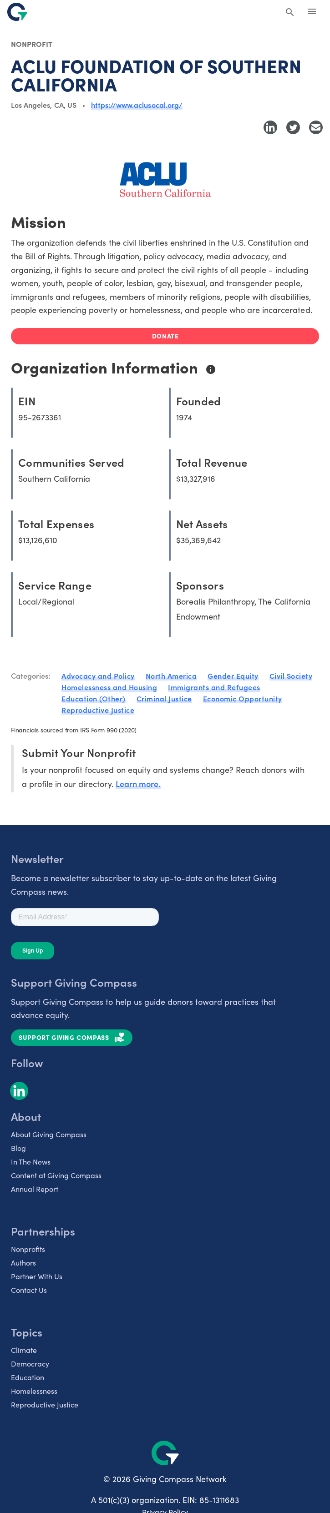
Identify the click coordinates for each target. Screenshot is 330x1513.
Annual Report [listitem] (34, 1189)
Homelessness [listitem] (34, 1391)
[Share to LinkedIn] (270, 127)
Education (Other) (93, 698)
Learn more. (138, 783)
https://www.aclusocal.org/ (137, 105)
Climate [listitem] (24, 1350)
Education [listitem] (27, 1377)
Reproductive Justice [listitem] (44, 1404)
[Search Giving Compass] (290, 13)
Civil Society (291, 676)
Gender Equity (233, 676)
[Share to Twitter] (293, 127)
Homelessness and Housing (109, 687)
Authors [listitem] (23, 1262)
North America (171, 676)
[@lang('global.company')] (17, 12)
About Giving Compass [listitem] (48, 1134)
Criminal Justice (164, 698)
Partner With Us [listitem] (36, 1276)
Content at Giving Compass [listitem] (56, 1175)
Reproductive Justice (97, 710)
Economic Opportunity (242, 698)
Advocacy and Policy (98, 676)
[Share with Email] (316, 127)
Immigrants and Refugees (214, 687)
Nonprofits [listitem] (28, 1249)
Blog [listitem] (18, 1148)
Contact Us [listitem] (29, 1290)
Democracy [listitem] (30, 1363)
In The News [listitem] (31, 1161)
